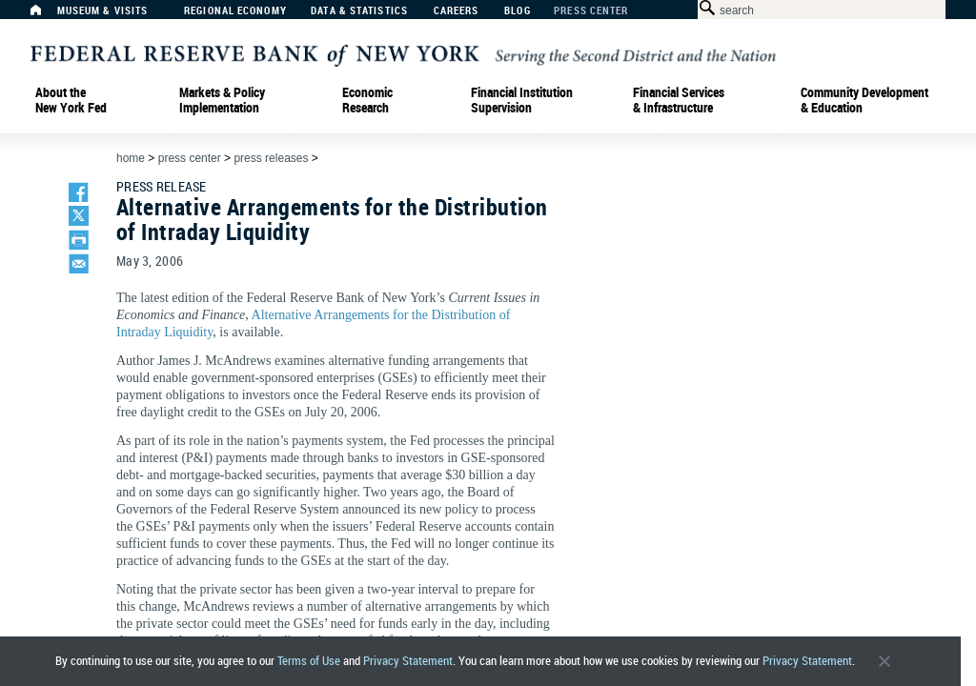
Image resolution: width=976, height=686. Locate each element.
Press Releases (271, 158)
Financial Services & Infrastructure (678, 100)
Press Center (591, 11)
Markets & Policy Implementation (222, 100)
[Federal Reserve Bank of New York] (403, 54)
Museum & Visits (103, 11)
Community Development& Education (864, 100)
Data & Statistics (359, 11)
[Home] (45, 15)
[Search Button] (704, 8)
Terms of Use (308, 661)
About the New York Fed (71, 100)
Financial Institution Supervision (522, 100)
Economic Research (367, 100)
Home (130, 158)
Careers (456, 11)
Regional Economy (235, 11)
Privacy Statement (408, 661)
